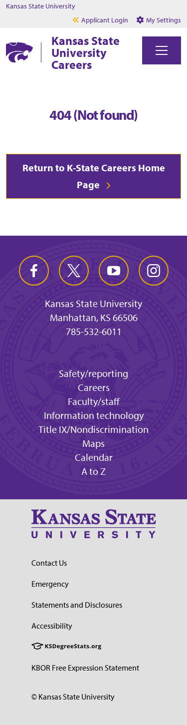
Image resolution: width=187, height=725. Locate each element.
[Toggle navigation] (161, 50)
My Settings (159, 19)
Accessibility (51, 626)
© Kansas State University (73, 697)
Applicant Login (104, 19)
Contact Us (49, 563)
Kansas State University (40, 5)
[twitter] (74, 271)
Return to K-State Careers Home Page (93, 176)
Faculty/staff (94, 401)
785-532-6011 (94, 332)
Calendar (94, 457)
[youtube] (114, 271)
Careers (94, 387)
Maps (93, 443)
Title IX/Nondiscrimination (93, 429)
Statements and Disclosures (76, 605)
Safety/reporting (93, 373)
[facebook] (34, 271)
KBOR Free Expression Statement (85, 668)
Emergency (50, 584)
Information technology (94, 415)
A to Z (93, 471)
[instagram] (154, 271)
